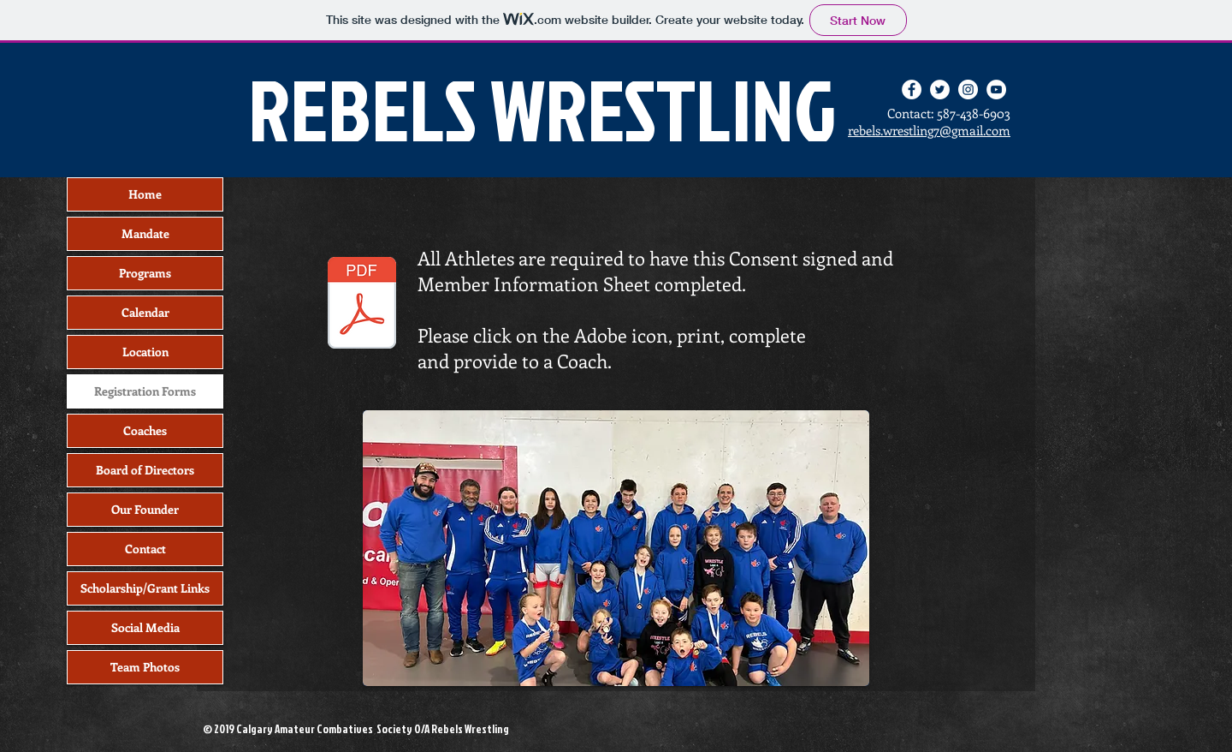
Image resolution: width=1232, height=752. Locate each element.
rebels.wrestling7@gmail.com (929, 130)
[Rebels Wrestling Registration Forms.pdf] (361, 305)
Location (145, 351)
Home (145, 194)
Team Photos (145, 667)
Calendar (145, 312)
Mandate (145, 233)
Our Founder (145, 509)
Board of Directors (145, 470)
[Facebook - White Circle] (911, 89)
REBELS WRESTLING (542, 109)
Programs (145, 273)
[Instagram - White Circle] (968, 89)
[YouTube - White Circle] (996, 89)
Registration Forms (145, 391)
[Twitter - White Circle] (940, 89)
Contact (145, 548)
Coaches (145, 430)
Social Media (145, 627)
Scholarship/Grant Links (145, 588)
